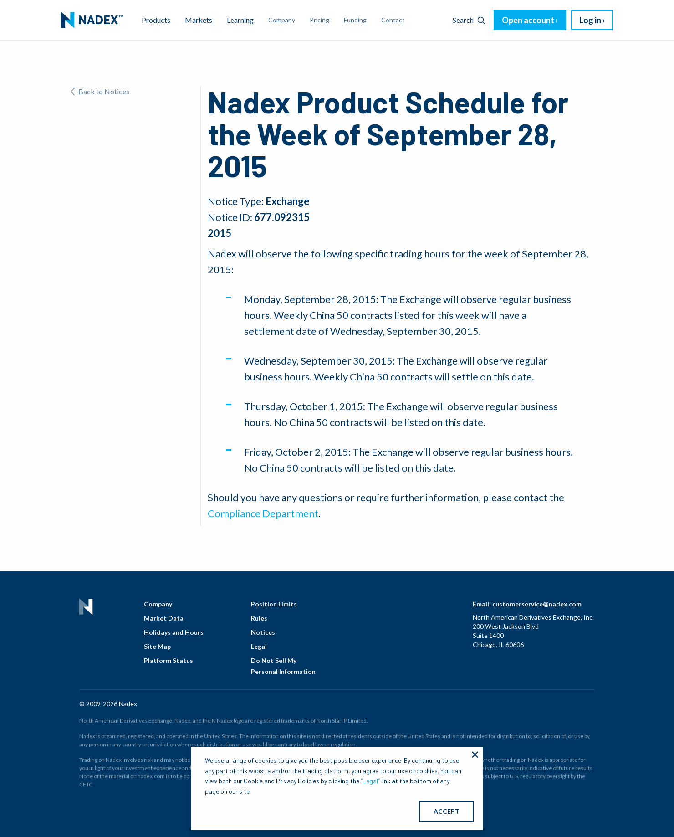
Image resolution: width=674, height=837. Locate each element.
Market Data (164, 618)
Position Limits (274, 604)
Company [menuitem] (281, 20)
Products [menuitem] (156, 19)
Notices (263, 632)
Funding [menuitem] (355, 20)
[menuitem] (92, 20)
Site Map (157, 646)
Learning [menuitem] (240, 19)
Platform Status (168, 660)
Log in (590, 20)
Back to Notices (100, 91)
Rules (259, 618)
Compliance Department (263, 513)
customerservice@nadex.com (537, 604)
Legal (259, 646)
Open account (528, 20)
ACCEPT (447, 811)
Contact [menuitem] (393, 20)
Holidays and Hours (174, 632)
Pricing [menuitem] (319, 20)
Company (158, 604)
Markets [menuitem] (198, 19)
